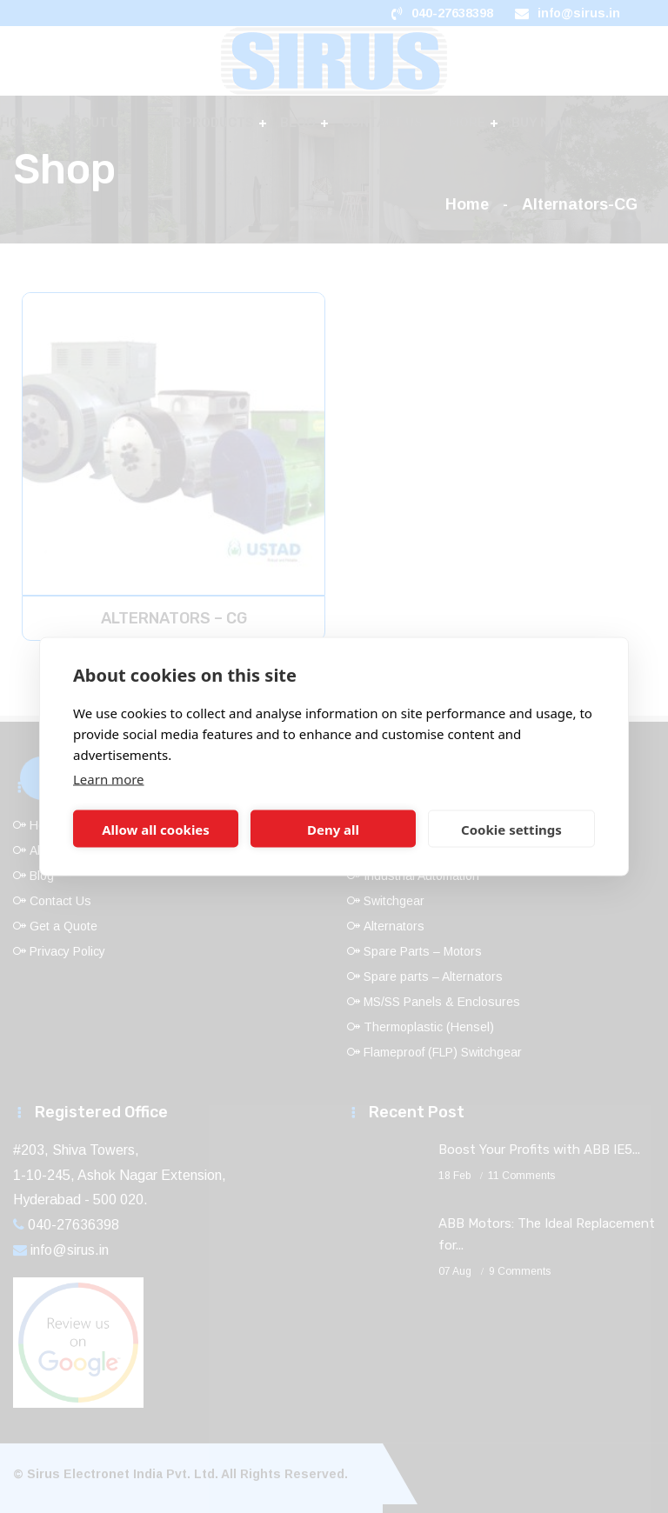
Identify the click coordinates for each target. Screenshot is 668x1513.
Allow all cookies (156, 828)
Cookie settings (511, 828)
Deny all (333, 828)
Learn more (108, 779)
